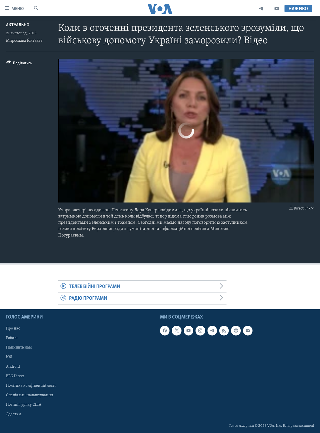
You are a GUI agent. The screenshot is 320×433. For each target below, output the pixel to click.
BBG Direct (15, 376)
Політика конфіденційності (31, 386)
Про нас (13, 328)
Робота (12, 338)
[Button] (19, 64)
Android (13, 366)
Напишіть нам (19, 348)
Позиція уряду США (23, 404)
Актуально (18, 25)
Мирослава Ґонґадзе (24, 41)
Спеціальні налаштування (29, 395)
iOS (9, 357)
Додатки (13, 414)
